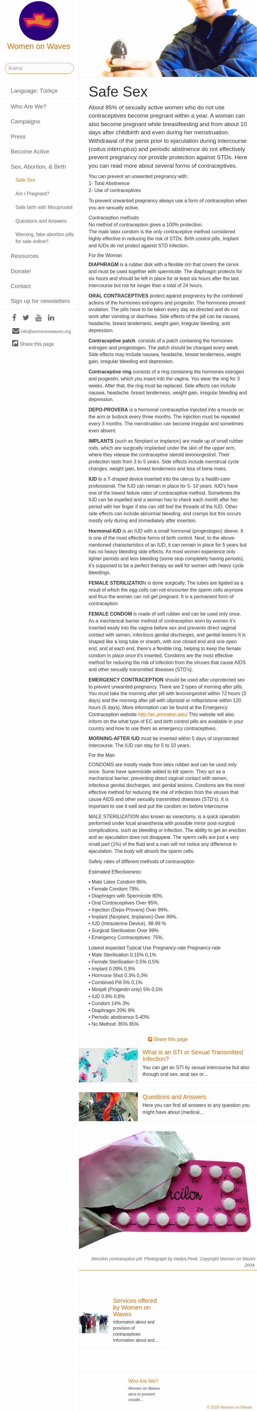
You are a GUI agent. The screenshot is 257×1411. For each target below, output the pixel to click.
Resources (25, 256)
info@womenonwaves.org (41, 331)
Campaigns (25, 121)
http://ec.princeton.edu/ (163, 714)
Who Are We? (28, 106)
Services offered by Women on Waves (135, 1307)
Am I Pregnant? (32, 193)
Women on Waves (38, 25)
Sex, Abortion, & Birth (38, 166)
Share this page (33, 344)
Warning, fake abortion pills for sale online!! (44, 238)
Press (18, 136)
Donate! (21, 271)
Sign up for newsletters (40, 301)
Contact (21, 286)
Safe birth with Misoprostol (44, 207)
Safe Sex (25, 180)
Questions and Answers (40, 221)
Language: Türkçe (34, 91)
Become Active (30, 151)
